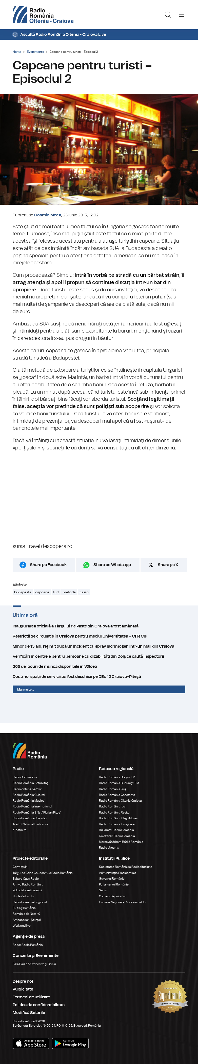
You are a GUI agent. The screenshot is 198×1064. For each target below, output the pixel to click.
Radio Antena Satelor (27, 789)
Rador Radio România (28, 944)
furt (56, 592)
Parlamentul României (114, 884)
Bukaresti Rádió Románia (116, 829)
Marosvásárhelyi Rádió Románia (121, 841)
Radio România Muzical (29, 800)
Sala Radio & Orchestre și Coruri (34, 964)
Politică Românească (27, 890)
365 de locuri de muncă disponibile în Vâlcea (99, 667)
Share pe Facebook (48, 565)
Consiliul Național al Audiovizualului (122, 902)
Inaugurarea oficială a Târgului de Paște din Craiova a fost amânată (99, 626)
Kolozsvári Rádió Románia (117, 836)
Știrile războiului (23, 896)
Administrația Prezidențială (117, 872)
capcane (42, 592)
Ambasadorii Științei (27, 919)
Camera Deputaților (112, 896)
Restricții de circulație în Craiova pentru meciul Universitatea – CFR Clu (99, 636)
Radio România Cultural (29, 794)
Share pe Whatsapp (112, 565)
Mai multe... (25, 689)
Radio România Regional (30, 902)
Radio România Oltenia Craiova (120, 800)
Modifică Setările (29, 1013)
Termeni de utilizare (31, 997)
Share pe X (168, 565)
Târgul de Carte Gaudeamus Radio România (43, 872)
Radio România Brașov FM (117, 777)
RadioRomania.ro (25, 777)
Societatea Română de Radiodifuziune (125, 866)
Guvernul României (112, 878)
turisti (84, 592)
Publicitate (23, 989)
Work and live (22, 925)
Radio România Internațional (32, 806)
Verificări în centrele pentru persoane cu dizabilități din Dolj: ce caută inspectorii (99, 656)
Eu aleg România (24, 907)
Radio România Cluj (112, 789)
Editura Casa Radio (26, 878)
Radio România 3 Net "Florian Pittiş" (37, 812)
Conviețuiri (20, 866)
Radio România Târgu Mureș (118, 818)
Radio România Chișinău (30, 818)
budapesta (22, 592)
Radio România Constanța (117, 794)
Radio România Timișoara (117, 824)
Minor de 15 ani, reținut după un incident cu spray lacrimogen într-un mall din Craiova (99, 646)
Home (17, 51)
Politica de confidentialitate (39, 1005)
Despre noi (23, 981)
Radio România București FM (119, 782)
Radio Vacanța (109, 847)
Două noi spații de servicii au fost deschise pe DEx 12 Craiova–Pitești (99, 677)
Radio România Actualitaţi (31, 782)
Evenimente (35, 51)
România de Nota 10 (26, 913)
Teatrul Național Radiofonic (31, 824)
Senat (103, 890)
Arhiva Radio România (28, 884)
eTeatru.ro (19, 829)
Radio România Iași (112, 806)
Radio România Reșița (114, 812)
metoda (69, 592)
